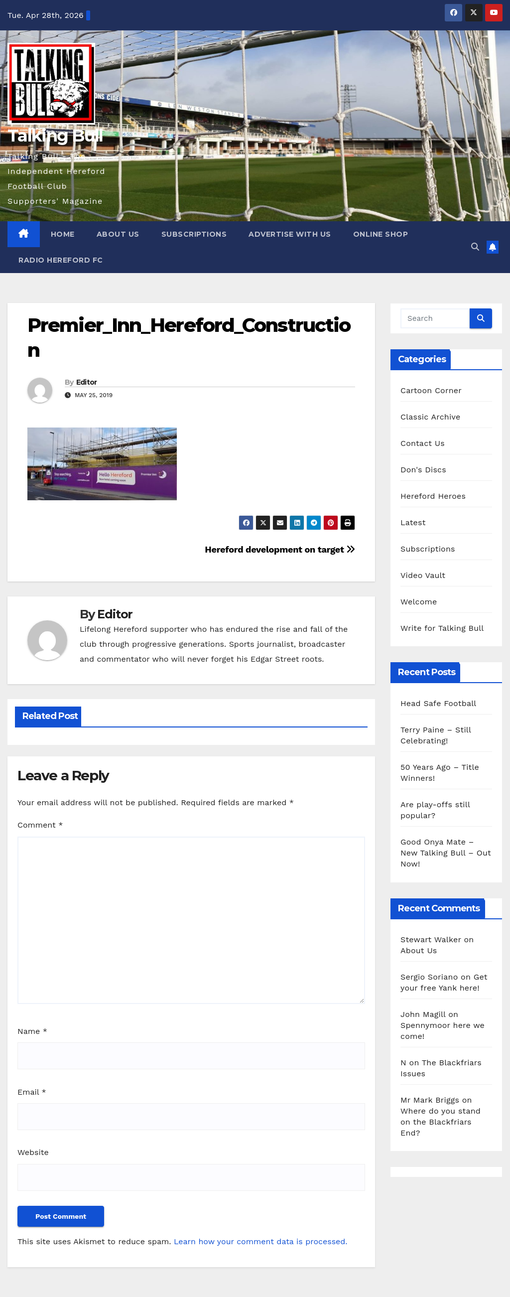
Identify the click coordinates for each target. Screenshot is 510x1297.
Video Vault (422, 575)
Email (31, 1092)
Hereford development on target (280, 549)
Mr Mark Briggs (429, 1100)
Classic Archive (430, 417)
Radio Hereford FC (60, 260)
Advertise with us (290, 234)
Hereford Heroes (433, 496)
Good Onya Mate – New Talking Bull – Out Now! (445, 852)
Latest (413, 522)
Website (33, 1152)
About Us (118, 234)
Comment (40, 825)
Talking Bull (55, 135)
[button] (475, 247)
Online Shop (380, 234)
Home (63, 234)
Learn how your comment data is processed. (261, 1241)
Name (32, 1031)
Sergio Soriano (429, 977)
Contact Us (422, 443)
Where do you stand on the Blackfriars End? (440, 1122)
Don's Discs (423, 469)
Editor (86, 382)
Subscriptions (194, 234)
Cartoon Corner (431, 390)
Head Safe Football (438, 703)
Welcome (418, 601)
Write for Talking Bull (442, 628)
